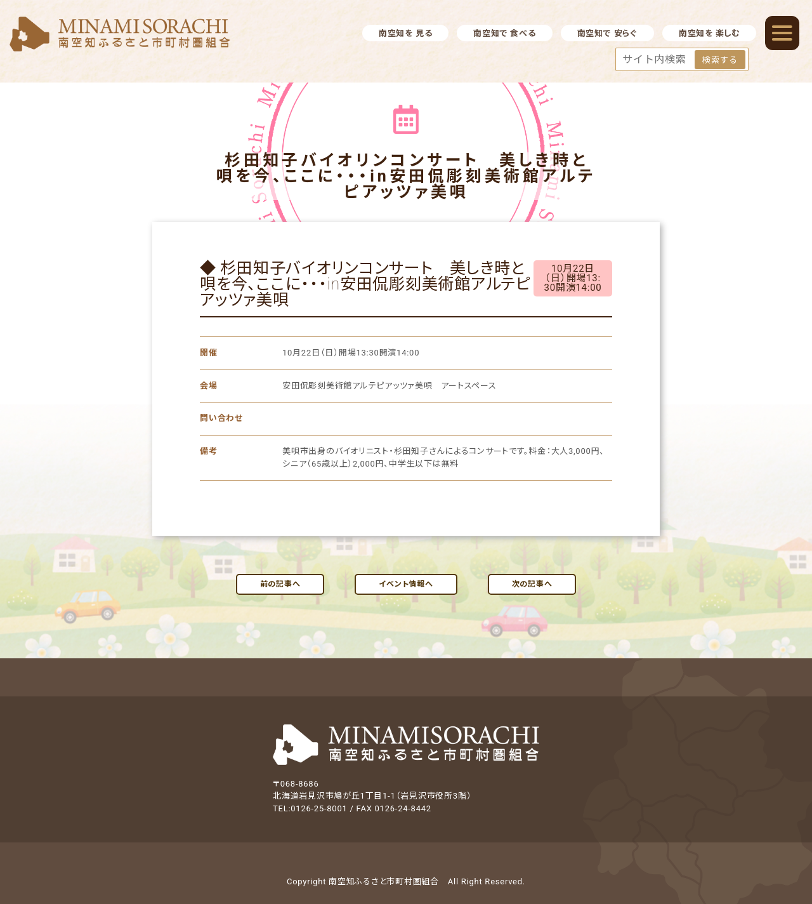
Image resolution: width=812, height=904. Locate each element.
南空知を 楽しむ (709, 33)
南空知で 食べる (504, 33)
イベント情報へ (406, 584)
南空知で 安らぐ (607, 33)
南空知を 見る (405, 33)
